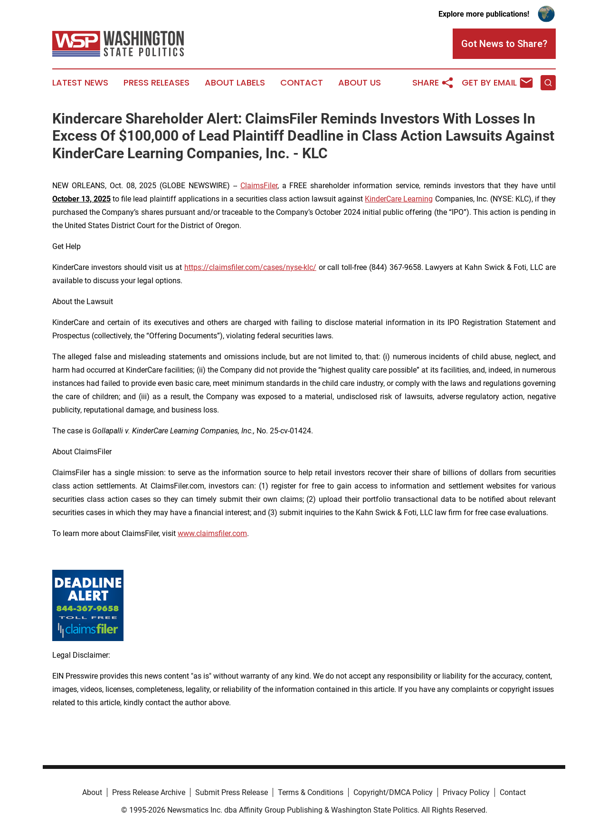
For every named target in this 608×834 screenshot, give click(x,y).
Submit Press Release (231, 792)
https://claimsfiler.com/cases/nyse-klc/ (250, 267)
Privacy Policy (466, 792)
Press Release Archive (148, 792)
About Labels (235, 82)
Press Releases (157, 82)
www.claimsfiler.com (212, 533)
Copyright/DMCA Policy (393, 792)
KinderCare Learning (399, 198)
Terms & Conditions (310, 792)
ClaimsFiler (258, 185)
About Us (359, 82)
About (92, 792)
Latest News (80, 82)
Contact (301, 82)
